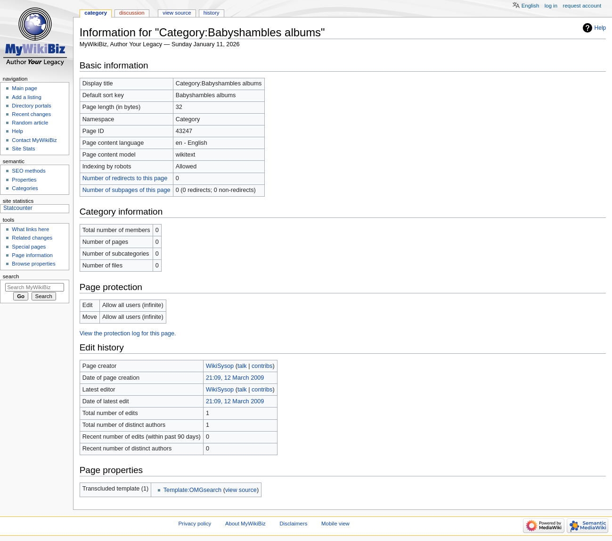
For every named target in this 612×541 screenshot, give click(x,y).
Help (600, 28)
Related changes (32, 238)
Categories (25, 188)
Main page (24, 88)
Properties (24, 180)
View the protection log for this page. (128, 333)
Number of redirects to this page (125, 178)
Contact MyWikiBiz (34, 140)
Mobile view (335, 523)
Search (11, 276)
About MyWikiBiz (245, 523)
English (530, 5)
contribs (262, 366)
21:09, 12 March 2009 (235, 378)
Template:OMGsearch (192, 490)
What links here (30, 229)
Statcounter (18, 208)
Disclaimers (293, 523)
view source (241, 490)
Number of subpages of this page (126, 190)
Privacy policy (195, 523)
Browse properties (33, 263)
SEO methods (28, 171)
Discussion (131, 13)
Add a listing (26, 97)
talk (242, 366)
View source (177, 13)
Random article (30, 122)
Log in (551, 5)
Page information (32, 255)
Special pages (29, 247)
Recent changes (31, 114)
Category (95, 13)
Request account (582, 5)
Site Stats (23, 148)
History (212, 13)
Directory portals (31, 105)
